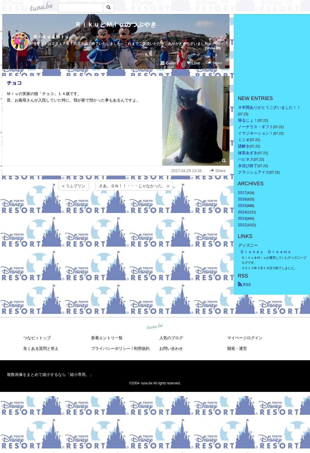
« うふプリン (73, 186)
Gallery (169, 63)
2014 (242, 212)
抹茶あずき (248, 153)
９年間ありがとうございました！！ (269, 107)
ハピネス (246, 159)
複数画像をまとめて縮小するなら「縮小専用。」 (50, 374)
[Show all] (213, 48)
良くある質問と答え (41, 348)
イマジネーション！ (255, 133)
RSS (244, 284)
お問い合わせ (171, 348)
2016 (242, 199)
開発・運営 (237, 348)
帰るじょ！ (248, 120)
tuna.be (155, 326)
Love (193, 63)
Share (215, 63)
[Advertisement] (115, 206)
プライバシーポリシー (110, 348)
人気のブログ (171, 338)
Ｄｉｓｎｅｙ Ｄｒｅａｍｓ (265, 251)
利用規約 (142, 348)
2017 (242, 192)
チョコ (14, 83)
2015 (242, 205)
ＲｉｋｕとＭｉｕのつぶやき (116, 24)
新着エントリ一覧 (107, 338)
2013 (242, 218)
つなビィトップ (37, 338)
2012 (242, 225)
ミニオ (244, 139)
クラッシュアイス (253, 172)
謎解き (244, 146)
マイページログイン (245, 338)
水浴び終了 (248, 165)
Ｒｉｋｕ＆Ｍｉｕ (51, 36)
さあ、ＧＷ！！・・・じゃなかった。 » (134, 186)
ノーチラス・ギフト (255, 126)
